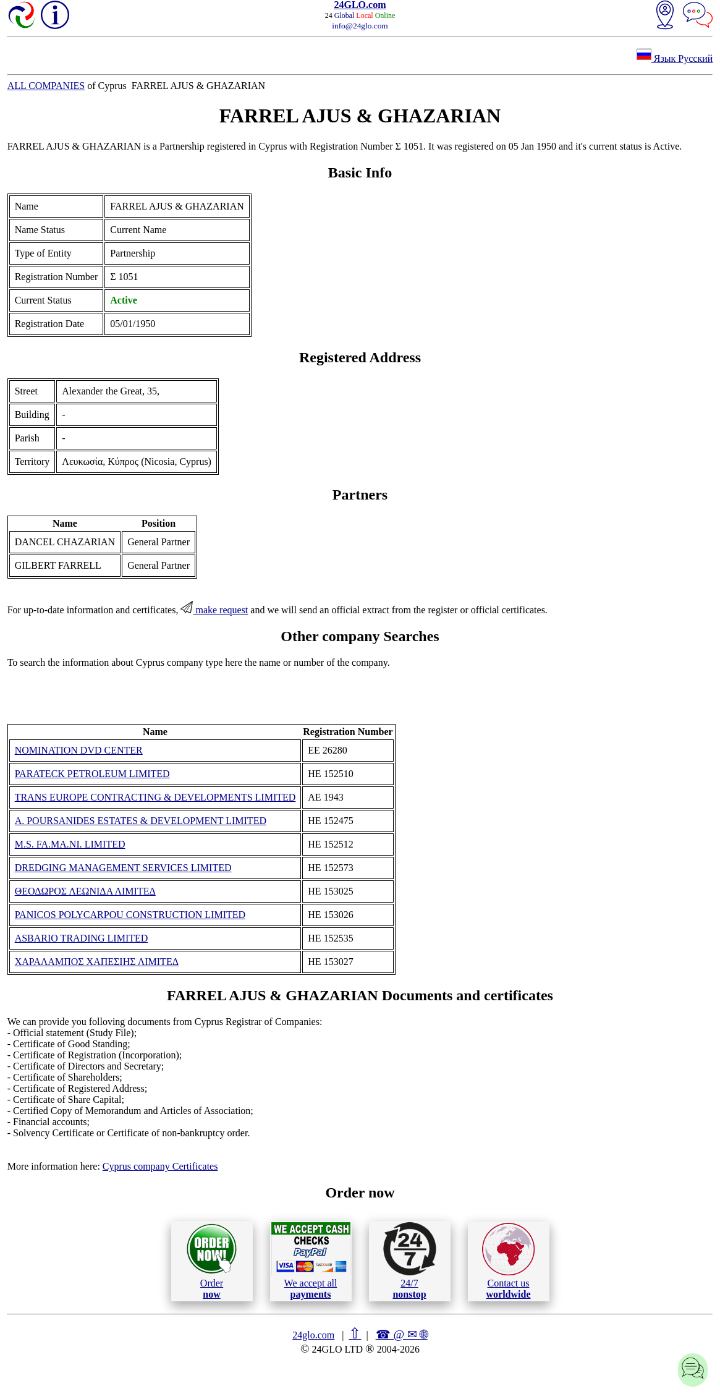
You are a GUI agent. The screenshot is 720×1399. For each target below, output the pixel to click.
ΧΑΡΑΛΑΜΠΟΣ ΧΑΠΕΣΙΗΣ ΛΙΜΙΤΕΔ (97, 961)
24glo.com (313, 1335)
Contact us (508, 1261)
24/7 (409, 1260)
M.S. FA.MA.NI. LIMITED (70, 844)
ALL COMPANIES (46, 85)
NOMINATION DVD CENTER (79, 750)
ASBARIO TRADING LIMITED (81, 938)
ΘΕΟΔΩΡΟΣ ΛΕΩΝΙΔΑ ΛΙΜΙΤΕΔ (85, 891)
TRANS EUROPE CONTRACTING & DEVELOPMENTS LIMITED (155, 797)
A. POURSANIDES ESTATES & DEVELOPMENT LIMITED (140, 820)
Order (211, 1260)
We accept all (310, 1260)
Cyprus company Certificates (160, 1166)
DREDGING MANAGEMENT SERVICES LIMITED (123, 867)
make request (214, 610)
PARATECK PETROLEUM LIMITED (92, 773)
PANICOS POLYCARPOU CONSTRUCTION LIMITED (130, 914)
